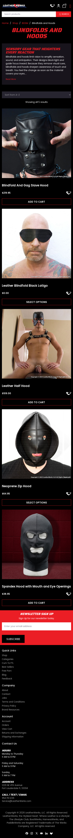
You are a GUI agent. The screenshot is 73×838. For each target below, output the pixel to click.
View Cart (7, 729)
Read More (11, 79)
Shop (15, 23)
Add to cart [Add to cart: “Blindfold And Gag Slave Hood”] (36, 201)
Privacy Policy (9, 706)
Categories (7, 659)
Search (65, 14)
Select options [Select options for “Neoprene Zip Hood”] (36, 502)
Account (6, 721)
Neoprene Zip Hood (16, 486)
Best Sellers (8, 667)
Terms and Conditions (13, 702)
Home (5, 23)
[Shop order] (36, 94)
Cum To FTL (8, 663)
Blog (4, 675)
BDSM (25, 23)
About (5, 690)
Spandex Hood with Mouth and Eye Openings (36, 586)
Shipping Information (12, 736)
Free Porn (7, 670)
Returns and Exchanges (14, 733)
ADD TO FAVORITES (68, 193)
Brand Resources (10, 709)
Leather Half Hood (16, 386)
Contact (6, 694)
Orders (5, 725)
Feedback (7, 678)
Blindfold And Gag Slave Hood (25, 185)
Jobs (4, 698)
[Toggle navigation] (70, 6)
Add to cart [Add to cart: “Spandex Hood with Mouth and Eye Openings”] (36, 603)
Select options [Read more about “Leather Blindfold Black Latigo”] (36, 302)
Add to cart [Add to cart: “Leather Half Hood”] (36, 402)
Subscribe (13, 639)
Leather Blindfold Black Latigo (25, 286)
